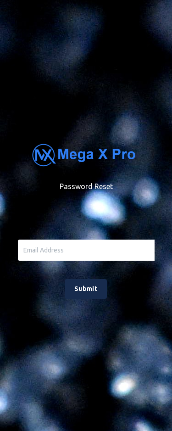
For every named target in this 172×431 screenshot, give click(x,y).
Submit (85, 288)
